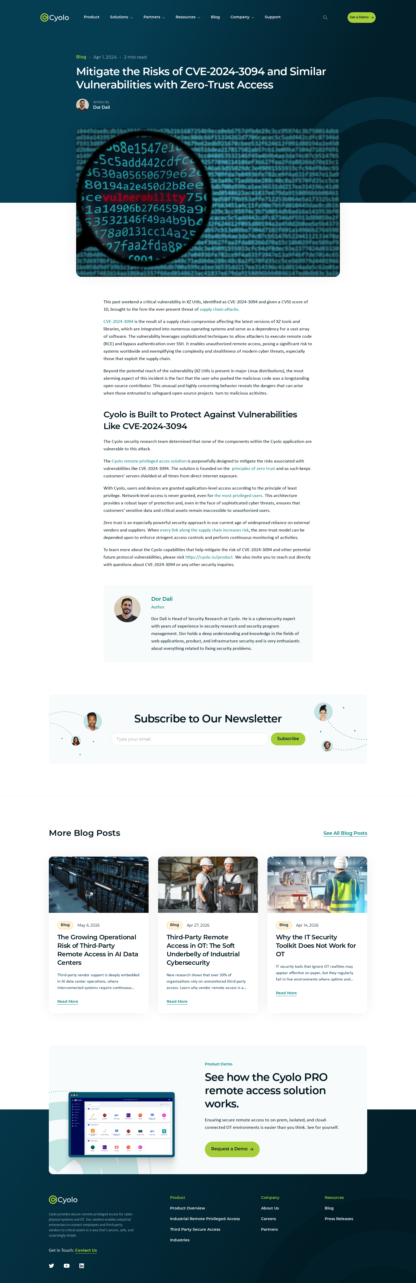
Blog (329, 1210)
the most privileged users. (239, 495)
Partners (269, 1231)
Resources (334, 1199)
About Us (270, 1210)
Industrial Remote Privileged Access (205, 1220)
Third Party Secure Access (195, 1231)
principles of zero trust (253, 468)
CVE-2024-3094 (118, 321)
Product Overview (187, 1210)
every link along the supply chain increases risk (204, 530)
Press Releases (339, 1220)
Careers (268, 1220)
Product (177, 1199)
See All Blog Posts (345, 834)
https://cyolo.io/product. (209, 557)
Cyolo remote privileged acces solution (149, 461)
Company (270, 1199)
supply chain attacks (219, 309)
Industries (179, 1241)
